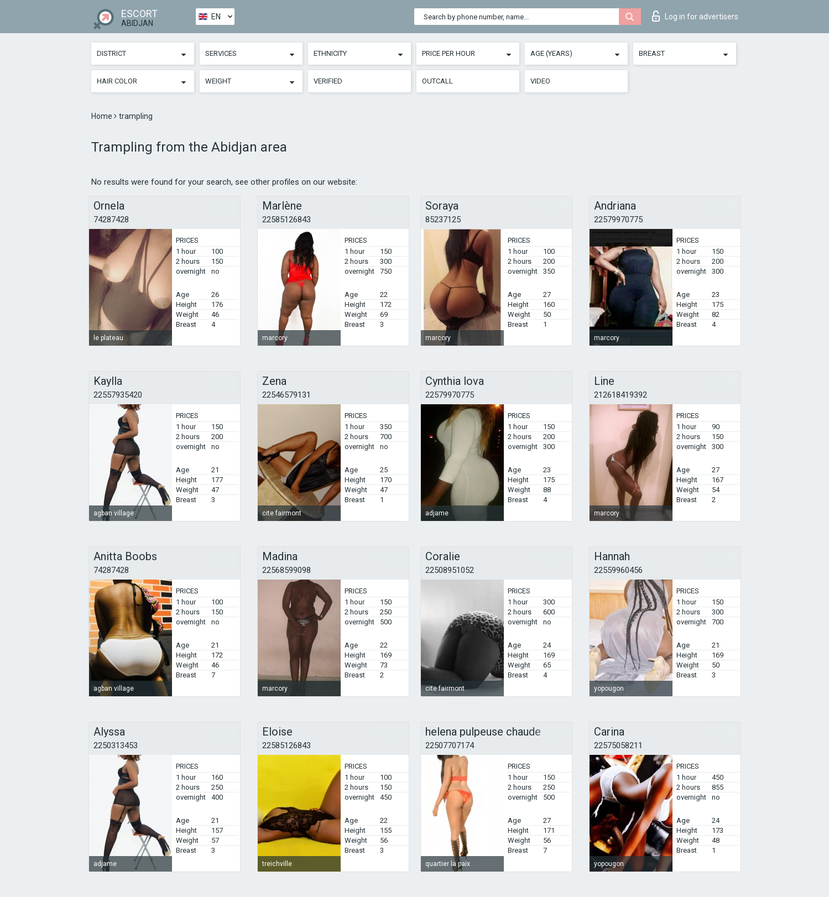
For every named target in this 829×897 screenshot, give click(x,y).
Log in (695, 16)
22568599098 (286, 570)
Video (540, 81)
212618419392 (620, 395)
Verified (328, 81)
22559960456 (618, 570)
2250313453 (115, 745)
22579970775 (618, 220)
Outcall (437, 81)
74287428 (111, 220)
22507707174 (449, 745)
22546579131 (286, 395)
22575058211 (618, 745)
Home (102, 116)
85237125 (443, 220)
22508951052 (449, 570)
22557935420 (117, 395)
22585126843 (286, 220)
